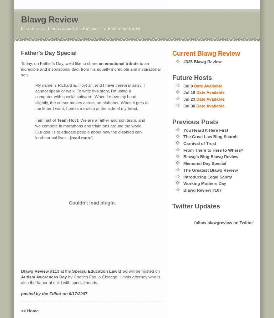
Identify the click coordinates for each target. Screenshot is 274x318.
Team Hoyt (67, 120)
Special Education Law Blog (100, 271)
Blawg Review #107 (202, 190)
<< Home (30, 310)
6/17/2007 (78, 293)
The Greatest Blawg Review (210, 170)
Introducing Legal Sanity (207, 177)
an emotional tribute (119, 63)
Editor (55, 293)
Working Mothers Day (204, 183)
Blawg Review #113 (40, 271)
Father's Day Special (49, 53)
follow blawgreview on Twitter (223, 222)
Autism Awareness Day (44, 276)
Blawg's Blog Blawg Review (210, 156)
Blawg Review (49, 19)
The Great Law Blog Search (210, 136)
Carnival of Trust (199, 143)
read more (81, 137)
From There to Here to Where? (213, 150)
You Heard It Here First (205, 130)
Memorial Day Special (204, 163)
